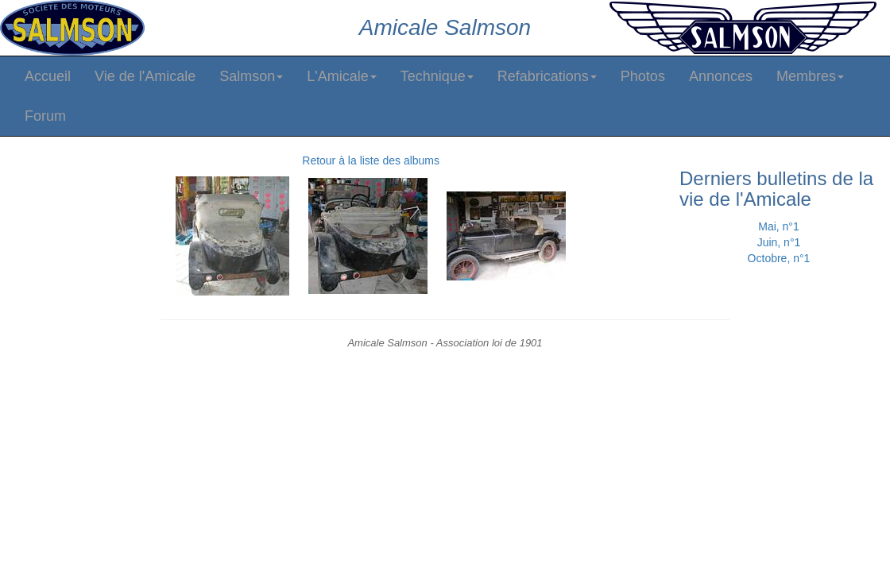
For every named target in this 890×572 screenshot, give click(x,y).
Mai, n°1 (778, 226)
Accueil (48, 76)
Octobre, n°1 (779, 258)
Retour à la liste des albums (370, 160)
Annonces (721, 76)
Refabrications (547, 76)
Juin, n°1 (779, 242)
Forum (45, 116)
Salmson (251, 76)
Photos (643, 76)
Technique (437, 76)
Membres (810, 76)
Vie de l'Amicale (145, 76)
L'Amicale (341, 76)
